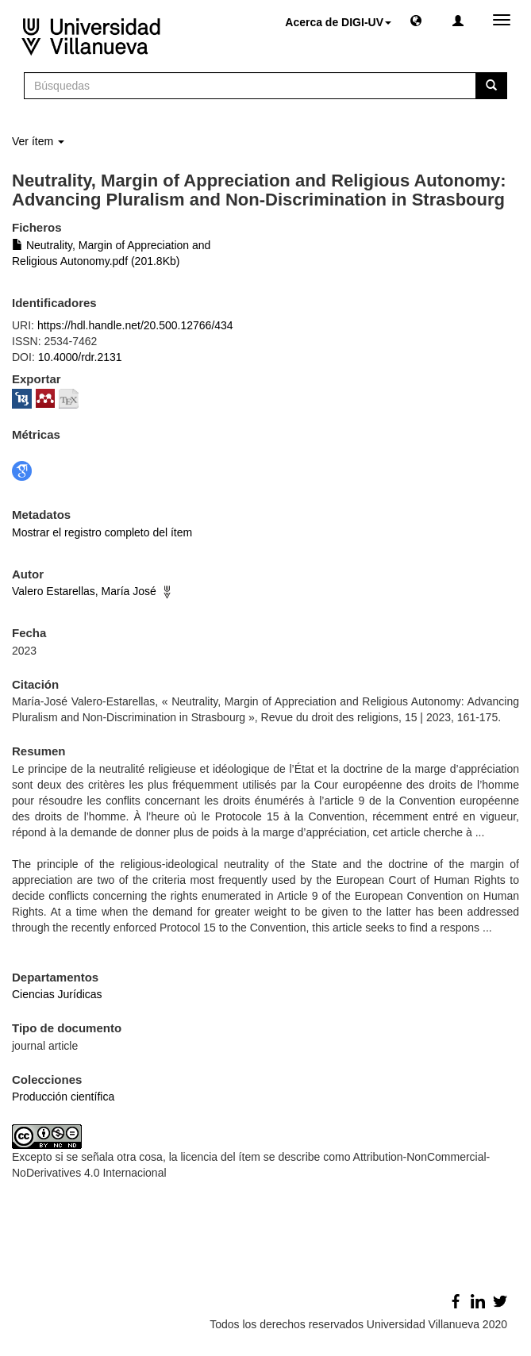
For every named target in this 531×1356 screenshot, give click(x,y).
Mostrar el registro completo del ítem (102, 532)
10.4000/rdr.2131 (80, 357)
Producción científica (63, 1096)
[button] (416, 19)
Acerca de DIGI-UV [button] (338, 22)
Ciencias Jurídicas (57, 994)
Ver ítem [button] (38, 141)
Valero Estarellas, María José (84, 591)
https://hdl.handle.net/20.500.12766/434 (135, 325)
